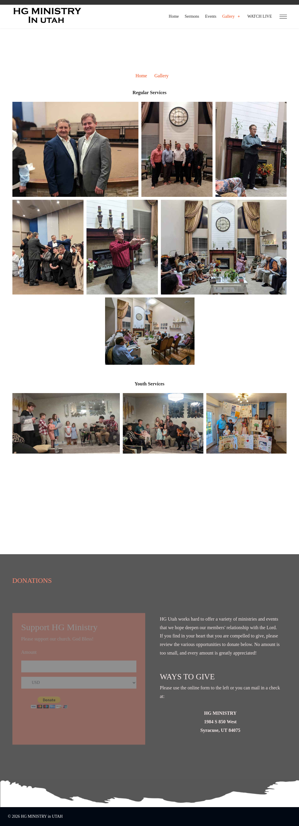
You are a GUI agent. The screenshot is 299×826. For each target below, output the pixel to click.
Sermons (192, 16)
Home (174, 16)
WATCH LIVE (259, 16)
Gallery (228, 16)
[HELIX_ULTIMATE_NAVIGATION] (283, 16)
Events (210, 16)
